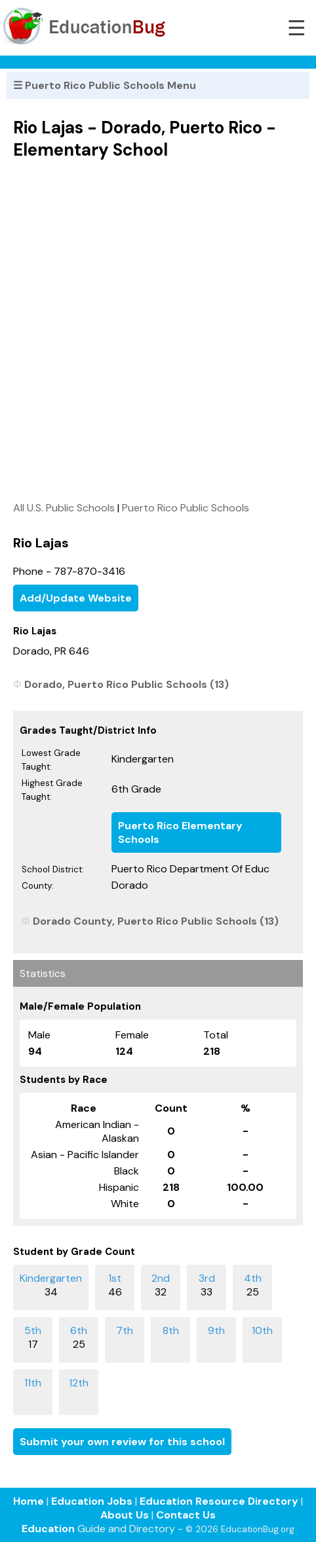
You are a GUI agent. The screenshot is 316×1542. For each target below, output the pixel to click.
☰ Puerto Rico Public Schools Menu (104, 85)
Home (28, 1501)
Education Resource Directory (219, 1501)
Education (48, 1528)
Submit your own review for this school (122, 1441)
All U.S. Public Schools (64, 508)
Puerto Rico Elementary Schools (180, 832)
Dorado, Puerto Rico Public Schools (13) (126, 684)
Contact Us (186, 1515)
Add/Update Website (76, 598)
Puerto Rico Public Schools (185, 508)
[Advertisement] (158, 330)
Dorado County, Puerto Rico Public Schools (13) (156, 921)
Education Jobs (91, 1501)
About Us (124, 1515)
